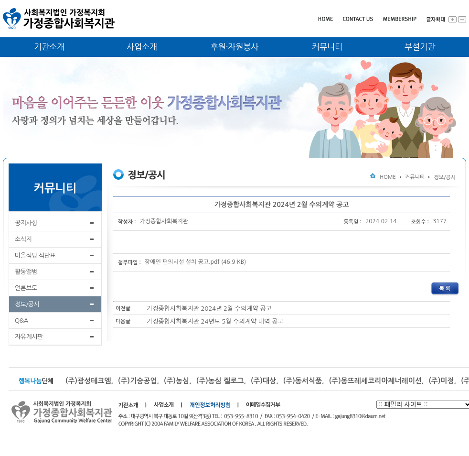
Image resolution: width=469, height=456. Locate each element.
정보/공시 (27, 304)
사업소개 (142, 47)
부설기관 (420, 47)
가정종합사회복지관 (164, 221)
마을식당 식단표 (35, 255)
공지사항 (26, 223)
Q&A (21, 320)
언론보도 (26, 288)
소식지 (23, 239)
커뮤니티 (327, 47)
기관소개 (49, 47)
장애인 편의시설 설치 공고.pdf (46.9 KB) (195, 262)
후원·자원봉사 (235, 47)
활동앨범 (26, 272)
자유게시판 (29, 337)
